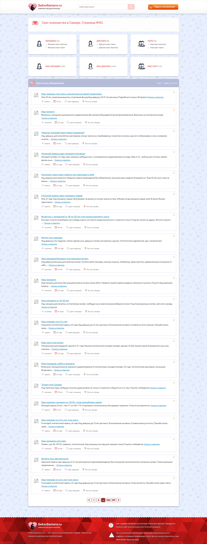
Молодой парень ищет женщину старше (62, 195)
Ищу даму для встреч (52, 342)
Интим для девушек (51, 237)
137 (113, 500)
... (103, 500)
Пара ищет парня (156, 48)
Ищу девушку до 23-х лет (54, 321)
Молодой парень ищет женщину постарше (63, 153)
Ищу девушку (104, 66)
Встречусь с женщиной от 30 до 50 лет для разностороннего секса (75, 216)
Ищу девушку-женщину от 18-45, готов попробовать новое (71, 402)
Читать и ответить (155, 97)
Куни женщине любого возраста (58, 363)
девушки (101, 41)
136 (108, 500)
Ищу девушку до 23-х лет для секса (59, 419)
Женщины (51, 41)
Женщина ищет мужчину (57, 44)
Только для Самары (51, 384)
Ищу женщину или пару (53, 440)
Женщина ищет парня (56, 48)
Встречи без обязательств (54, 458)
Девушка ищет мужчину (108, 48)
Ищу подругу (48, 111)
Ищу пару (153, 66)
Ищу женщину (53, 66)
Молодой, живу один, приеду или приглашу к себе (67, 174)
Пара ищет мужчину (158, 44)
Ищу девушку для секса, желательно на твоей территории (71, 93)
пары (151, 41)
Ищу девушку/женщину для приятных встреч (64, 258)
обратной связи (132, 540)
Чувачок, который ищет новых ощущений (62, 132)
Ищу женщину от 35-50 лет (55, 300)
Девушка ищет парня (107, 44)
